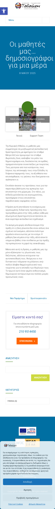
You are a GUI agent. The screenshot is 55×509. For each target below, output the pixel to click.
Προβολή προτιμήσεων (27, 498)
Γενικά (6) (12, 401)
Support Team (36, 136)
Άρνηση (27, 490)
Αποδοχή (27, 482)
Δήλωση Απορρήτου (37, 504)
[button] (4, 11)
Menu (29, 20)
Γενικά (19, 136)
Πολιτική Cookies (15, 504)
